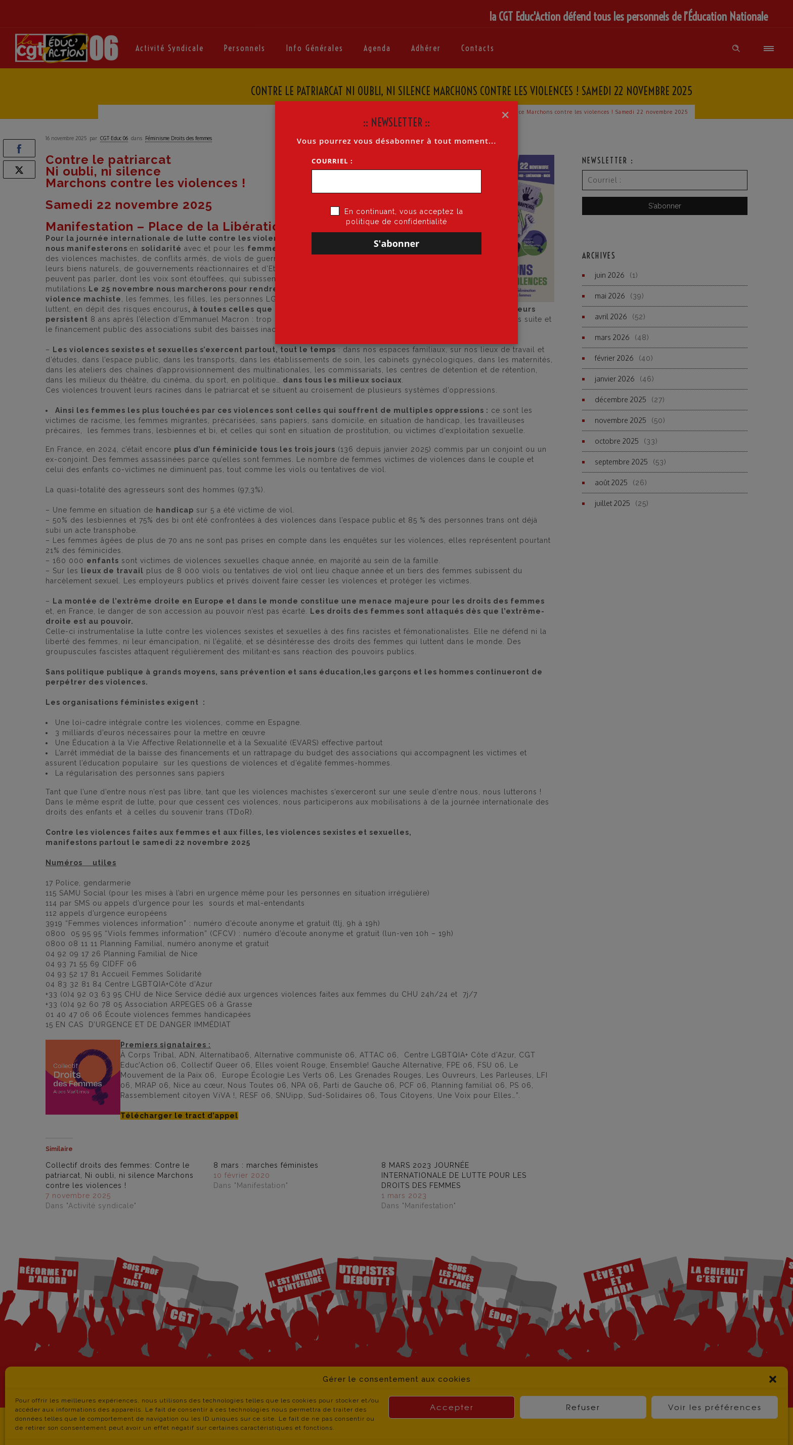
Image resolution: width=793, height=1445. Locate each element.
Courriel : (332, 160)
